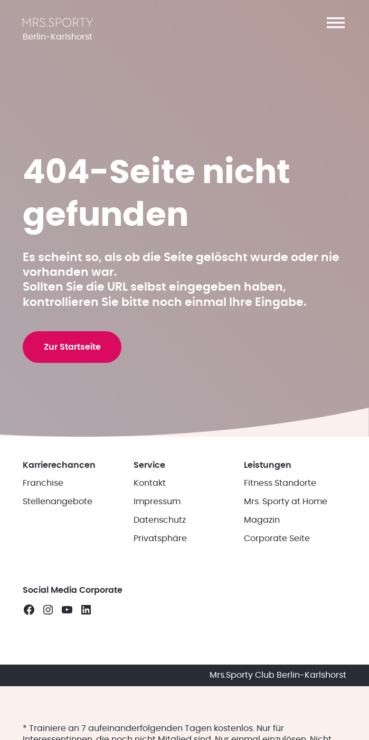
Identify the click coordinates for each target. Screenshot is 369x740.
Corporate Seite (277, 593)
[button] (335, 22)
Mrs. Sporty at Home (285, 556)
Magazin (262, 574)
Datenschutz (160, 574)
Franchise (43, 538)
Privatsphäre (160, 593)
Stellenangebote (57, 556)
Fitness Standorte (280, 538)
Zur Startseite (74, 388)
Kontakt (150, 538)
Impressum (157, 556)
